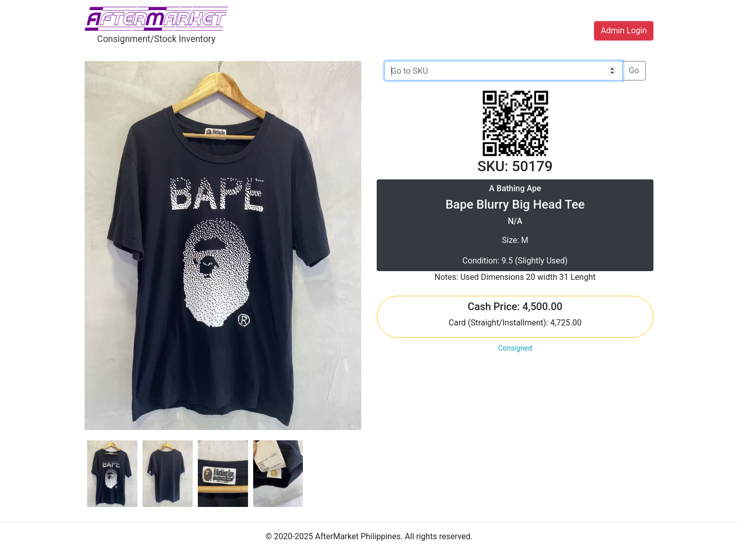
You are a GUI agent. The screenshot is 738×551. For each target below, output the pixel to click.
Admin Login (624, 30)
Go (634, 70)
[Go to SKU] (503, 70)
